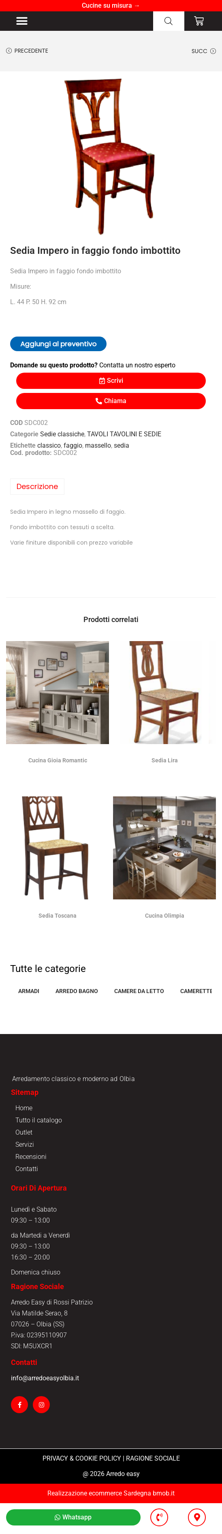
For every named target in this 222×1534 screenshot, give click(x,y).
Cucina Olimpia (164, 921)
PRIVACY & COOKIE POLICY (82, 1489)
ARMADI (28, 996)
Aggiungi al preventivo (58, 349)
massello (98, 451)
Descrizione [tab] (37, 492)
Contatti (26, 1200)
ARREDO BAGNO (77, 996)
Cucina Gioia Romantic (57, 766)
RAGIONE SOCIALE (153, 1489)
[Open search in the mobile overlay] (168, 24)
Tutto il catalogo (38, 1151)
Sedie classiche (62, 440)
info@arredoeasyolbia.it (45, 1409)
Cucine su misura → (111, 5)
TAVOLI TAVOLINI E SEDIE (124, 440)
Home (23, 1139)
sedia (121, 451)
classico (49, 451)
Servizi (24, 1175)
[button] (22, 24)
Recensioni (31, 1187)
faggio (73, 451)
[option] (111, 162)
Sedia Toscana (57, 921)
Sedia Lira (165, 766)
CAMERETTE (196, 996)
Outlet (23, 1163)
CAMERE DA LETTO (139, 996)
